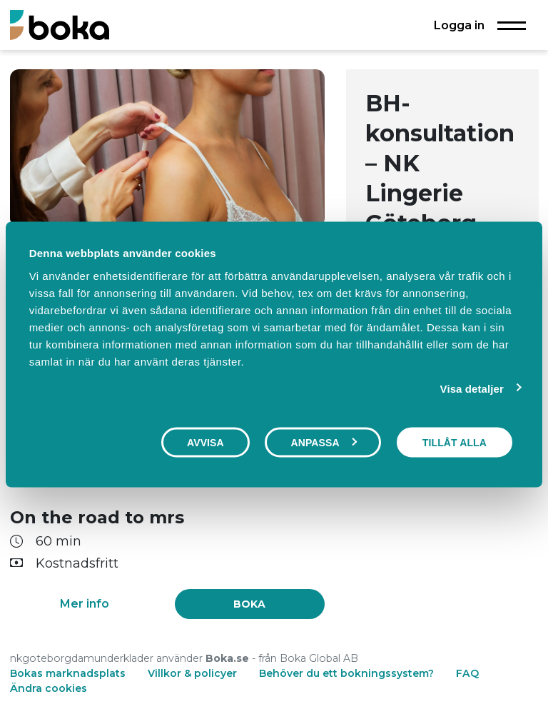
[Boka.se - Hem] (59, 25)
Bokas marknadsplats (68, 673)
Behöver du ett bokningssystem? (346, 673)
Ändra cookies (48, 688)
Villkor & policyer (192, 673)
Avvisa (205, 442)
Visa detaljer (472, 389)
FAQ (467, 673)
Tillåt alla (454, 442)
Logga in (459, 25)
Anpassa (323, 442)
